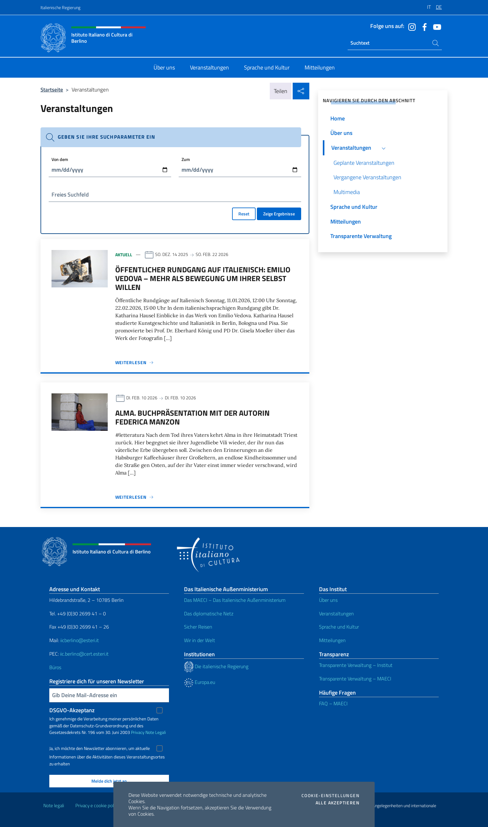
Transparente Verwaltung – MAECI (355, 678)
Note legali (53, 805)
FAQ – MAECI (333, 703)
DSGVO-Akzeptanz (72, 710)
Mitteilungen (332, 640)
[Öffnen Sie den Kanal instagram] (410, 26)
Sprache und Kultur (339, 626)
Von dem (60, 159)
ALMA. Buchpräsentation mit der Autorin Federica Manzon (192, 417)
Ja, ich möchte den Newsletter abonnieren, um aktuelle (99, 748)
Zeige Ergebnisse (279, 213)
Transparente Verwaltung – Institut (356, 665)
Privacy (137, 732)
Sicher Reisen (198, 626)
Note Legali (155, 732)
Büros (55, 667)
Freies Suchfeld (70, 194)
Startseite (52, 89)
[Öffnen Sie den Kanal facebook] (423, 26)
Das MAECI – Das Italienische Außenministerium (234, 600)
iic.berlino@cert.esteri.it (84, 654)
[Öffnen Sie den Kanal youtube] (435, 26)
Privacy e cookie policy (97, 805)
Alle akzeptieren (338, 803)
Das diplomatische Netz (208, 613)
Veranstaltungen (336, 613)
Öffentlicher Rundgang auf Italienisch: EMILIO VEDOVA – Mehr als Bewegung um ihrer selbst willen (202, 278)
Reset (243, 213)
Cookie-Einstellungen (330, 795)
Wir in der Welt (199, 640)
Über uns (328, 600)
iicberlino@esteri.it (79, 640)
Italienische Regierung (60, 7)
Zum (186, 159)
